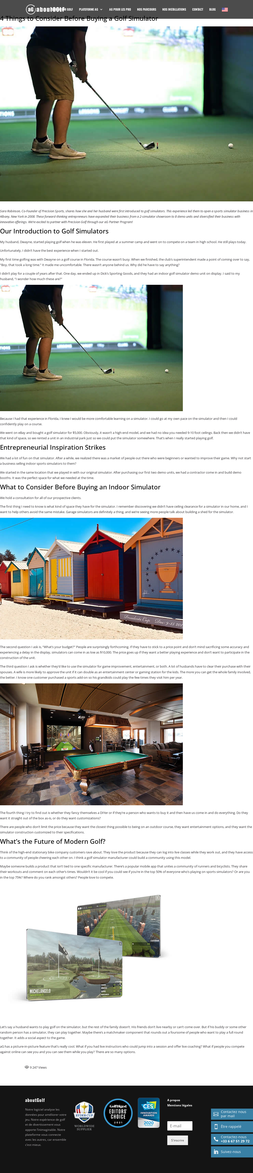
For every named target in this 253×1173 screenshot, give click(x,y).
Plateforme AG (88, 9)
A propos (173, 1100)
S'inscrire (177, 1140)
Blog (212, 9)
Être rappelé (226, 1126)
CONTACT (197, 9)
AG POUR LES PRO (120, 9)
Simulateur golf (62, 9)
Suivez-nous (226, 1151)
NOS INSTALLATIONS (174, 9)
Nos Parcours (146, 9)
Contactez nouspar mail (228, 1113)
